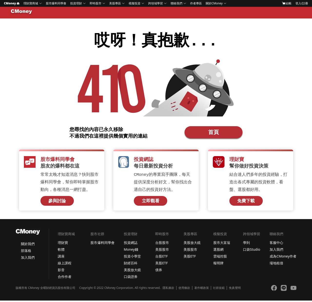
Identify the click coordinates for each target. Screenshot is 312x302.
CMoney (12, 3)
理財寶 (63, 244)
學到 (246, 244)
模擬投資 (134, 3)
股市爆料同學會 (56, 3)
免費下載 (246, 202)
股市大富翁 (221, 244)
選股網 (218, 251)
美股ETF (161, 264)
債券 (158, 271)
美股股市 (162, 251)
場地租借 (276, 264)
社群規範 (219, 289)
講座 (61, 257)
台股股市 (162, 244)
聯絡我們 (176, 3)
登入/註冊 (301, 3)
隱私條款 (168, 289)
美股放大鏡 (132, 271)
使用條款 (184, 289)
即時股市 (95, 3)
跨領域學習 (155, 3)
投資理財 (76, 3)
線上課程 (64, 264)
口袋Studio (251, 251)
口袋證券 (130, 278)
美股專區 (115, 3)
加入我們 (28, 259)
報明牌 (218, 264)
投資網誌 (130, 244)
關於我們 (28, 245)
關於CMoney (214, 3)
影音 (61, 271)
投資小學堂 (132, 257)
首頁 (213, 132)
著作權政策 (201, 289)
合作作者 (64, 278)
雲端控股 (220, 257)
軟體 (61, 251)
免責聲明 (235, 289)
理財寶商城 (30, 3)
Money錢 (131, 251)
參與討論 (57, 202)
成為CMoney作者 (283, 257)
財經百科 (130, 264)
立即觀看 (150, 202)
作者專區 (196, 3)
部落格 (26, 252)
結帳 (287, 3)
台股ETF (161, 257)
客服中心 (276, 244)
